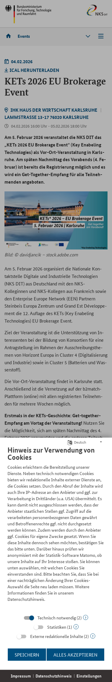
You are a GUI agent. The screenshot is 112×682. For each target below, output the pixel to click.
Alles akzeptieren (75, 654)
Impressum (21, 676)
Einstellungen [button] (89, 676)
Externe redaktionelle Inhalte (56, 636)
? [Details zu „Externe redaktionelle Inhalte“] (92, 636)
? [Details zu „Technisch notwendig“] (85, 617)
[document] (56, 528)
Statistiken (56, 627)
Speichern (27, 654)
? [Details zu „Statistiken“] (76, 626)
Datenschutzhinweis (54, 676)
